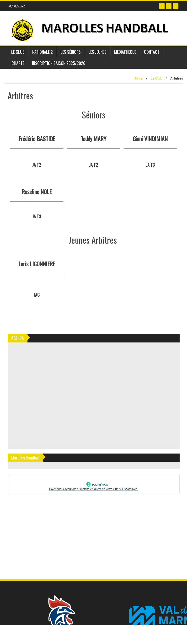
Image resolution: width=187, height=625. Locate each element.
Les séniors (70, 52)
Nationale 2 (42, 52)
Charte (17, 63)
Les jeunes (97, 52)
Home (138, 78)
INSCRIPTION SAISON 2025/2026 (58, 63)
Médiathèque (125, 52)
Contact (152, 52)
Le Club (18, 52)
